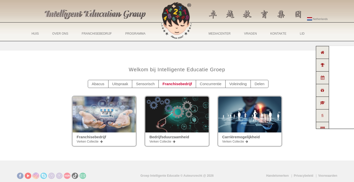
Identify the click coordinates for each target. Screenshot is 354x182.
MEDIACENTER (220, 33)
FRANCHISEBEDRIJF (97, 33)
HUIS (35, 33)
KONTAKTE (278, 33)
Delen (259, 84)
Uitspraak (120, 84)
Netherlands (317, 18)
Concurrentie (211, 84)
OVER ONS (60, 33)
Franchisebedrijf (177, 84)
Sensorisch (145, 84)
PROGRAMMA (135, 33)
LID (302, 33)
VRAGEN (250, 33)
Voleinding (238, 84)
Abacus (98, 84)
